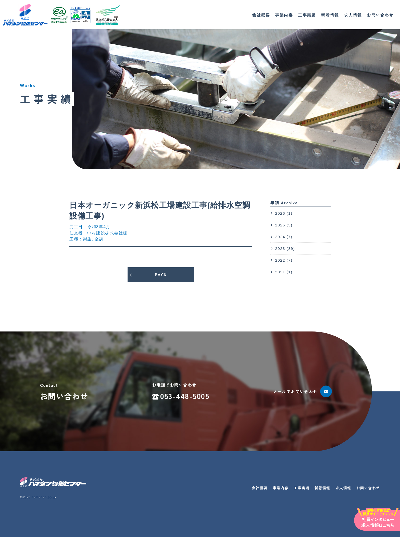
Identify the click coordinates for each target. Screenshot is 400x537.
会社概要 (261, 15)
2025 (280, 225)
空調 (99, 239)
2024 (280, 237)
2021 (280, 272)
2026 (280, 213)
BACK (161, 274)
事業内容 (284, 15)
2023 (280, 248)
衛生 (87, 239)
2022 (280, 260)
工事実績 (307, 15)
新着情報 (330, 15)
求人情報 (353, 15)
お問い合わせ (380, 15)
